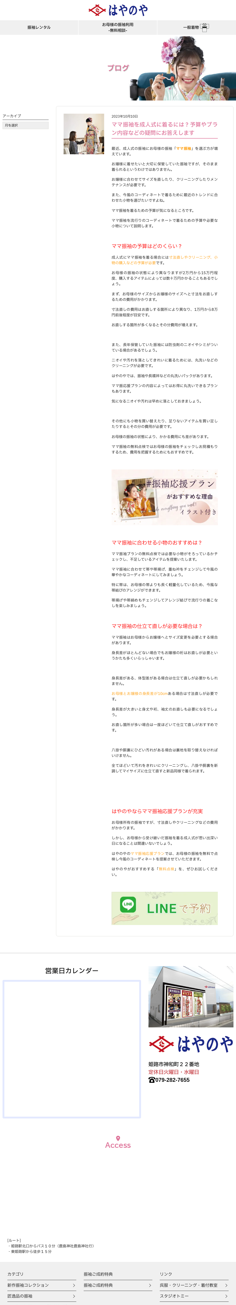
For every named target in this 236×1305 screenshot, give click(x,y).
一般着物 (196, 28)
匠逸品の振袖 (20, 1297)
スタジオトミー (175, 1297)
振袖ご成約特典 (99, 1286)
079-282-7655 (171, 1079)
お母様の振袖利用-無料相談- (117, 28)
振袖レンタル (39, 28)
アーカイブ (12, 116)
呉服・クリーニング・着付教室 (190, 1286)
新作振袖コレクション (29, 1286)
